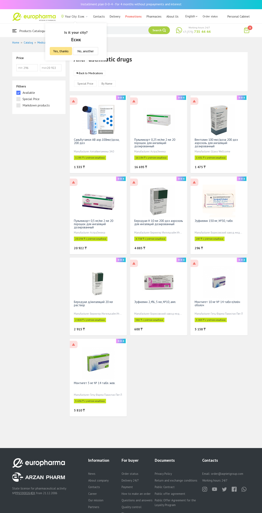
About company (98, 480)
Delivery (115, 16)
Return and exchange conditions (176, 480)
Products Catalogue (29, 31)
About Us (172, 16)
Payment (127, 487)
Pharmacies (154, 16)
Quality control (131, 507)
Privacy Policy (163, 474)
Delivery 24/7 (130, 480)
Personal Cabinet (238, 16)
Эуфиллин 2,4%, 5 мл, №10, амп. (155, 302)
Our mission (95, 500)
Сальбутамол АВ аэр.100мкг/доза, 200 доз (96, 141)
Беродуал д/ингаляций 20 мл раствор (93, 303)
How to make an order (136, 494)
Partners (93, 507)
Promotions (133, 16)
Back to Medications (91, 73)
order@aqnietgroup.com (227, 474)
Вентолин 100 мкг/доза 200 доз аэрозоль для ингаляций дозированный (216, 143)
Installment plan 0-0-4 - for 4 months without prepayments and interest (131, 4)
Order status (210, 16)
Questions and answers (137, 500)
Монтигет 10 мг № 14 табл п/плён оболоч (217, 303)
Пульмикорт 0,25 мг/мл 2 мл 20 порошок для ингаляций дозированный (154, 143)
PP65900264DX (25, 493)
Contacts (99, 16)
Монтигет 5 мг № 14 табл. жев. (94, 383)
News (91, 474)
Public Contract (165, 487)
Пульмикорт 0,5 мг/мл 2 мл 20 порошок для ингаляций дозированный (93, 224)
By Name (107, 84)
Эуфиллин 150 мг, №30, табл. (214, 221)
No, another (85, 51)
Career (92, 494)
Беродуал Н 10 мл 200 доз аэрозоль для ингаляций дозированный (158, 222)
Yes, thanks (61, 51)
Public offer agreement (170, 494)
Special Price (85, 84)
